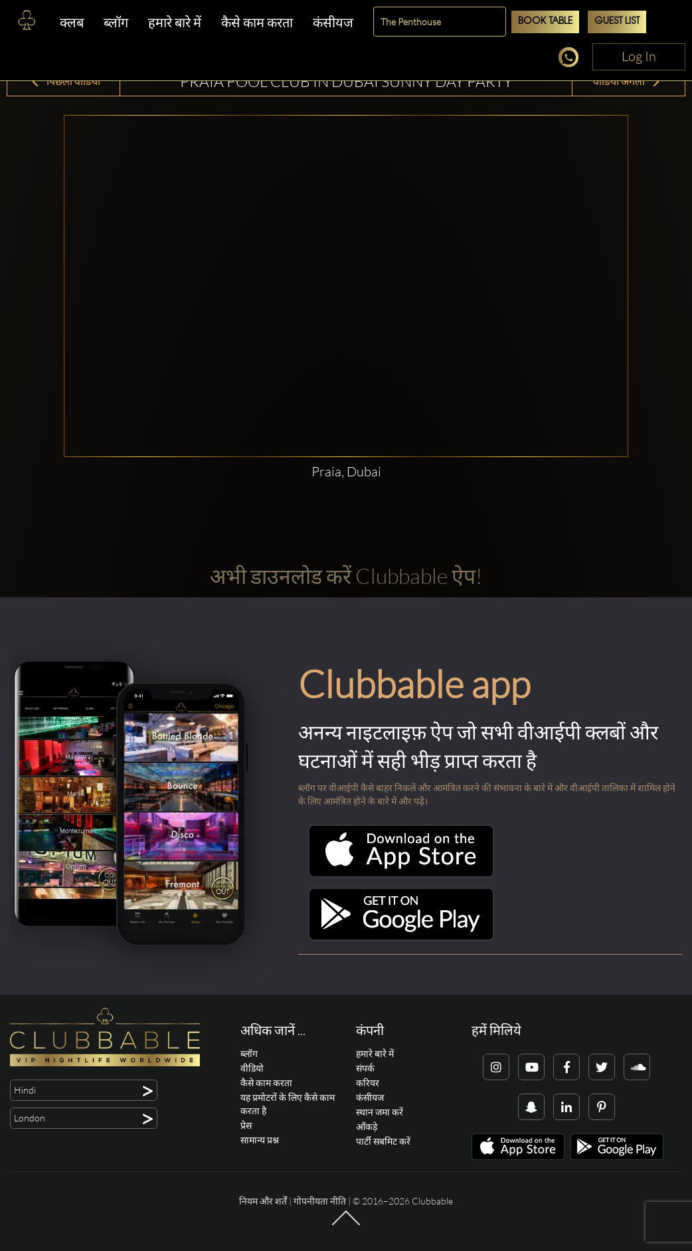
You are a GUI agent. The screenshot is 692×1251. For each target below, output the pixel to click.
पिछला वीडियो (65, 81)
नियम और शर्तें (263, 1200)
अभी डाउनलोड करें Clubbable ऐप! (346, 576)
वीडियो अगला (627, 81)
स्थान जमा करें (379, 1111)
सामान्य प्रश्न (259, 1139)
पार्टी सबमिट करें (383, 1141)
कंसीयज (333, 22)
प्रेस (246, 1125)
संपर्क (365, 1068)
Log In (639, 56)
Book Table (545, 21)
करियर (367, 1082)
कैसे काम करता (257, 22)
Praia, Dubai (346, 471)
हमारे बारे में (174, 22)
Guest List (617, 21)
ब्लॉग (116, 22)
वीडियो (252, 1068)
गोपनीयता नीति (320, 1200)
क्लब (72, 22)
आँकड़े (366, 1126)
